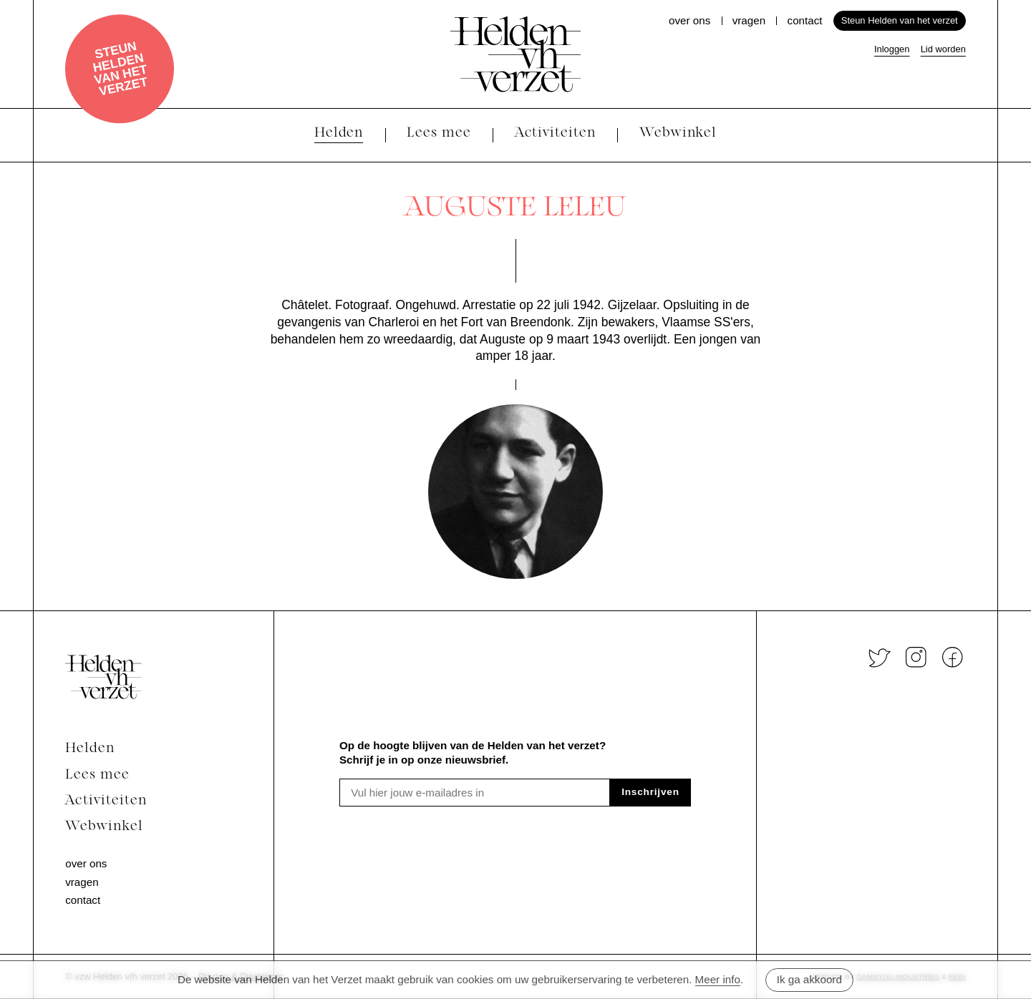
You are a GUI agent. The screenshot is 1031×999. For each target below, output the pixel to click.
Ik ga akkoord (809, 979)
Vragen (748, 20)
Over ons (689, 20)
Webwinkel (104, 827)
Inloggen (892, 49)
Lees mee (97, 775)
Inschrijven (650, 791)
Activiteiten (105, 801)
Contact (805, 20)
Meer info (717, 979)
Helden (90, 749)
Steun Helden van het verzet (120, 69)
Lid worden (943, 49)
